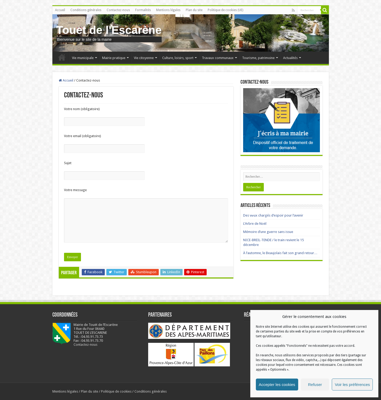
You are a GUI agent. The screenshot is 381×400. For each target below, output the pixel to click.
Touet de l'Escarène (109, 30)
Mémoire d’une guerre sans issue (268, 232)
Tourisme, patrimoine (258, 58)
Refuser (315, 384)
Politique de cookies (116, 391)
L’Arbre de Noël (254, 224)
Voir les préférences (352, 384)
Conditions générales (85, 10)
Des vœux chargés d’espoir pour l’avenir (273, 215)
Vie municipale (83, 58)
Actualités (290, 58)
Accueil (60, 10)
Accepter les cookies (277, 384)
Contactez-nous (118, 10)
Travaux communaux (218, 58)
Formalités (143, 10)
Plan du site (194, 10)
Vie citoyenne (144, 58)
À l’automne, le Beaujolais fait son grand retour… (280, 253)
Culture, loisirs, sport (177, 58)
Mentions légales (168, 10)
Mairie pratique (113, 58)
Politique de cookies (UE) (225, 10)
